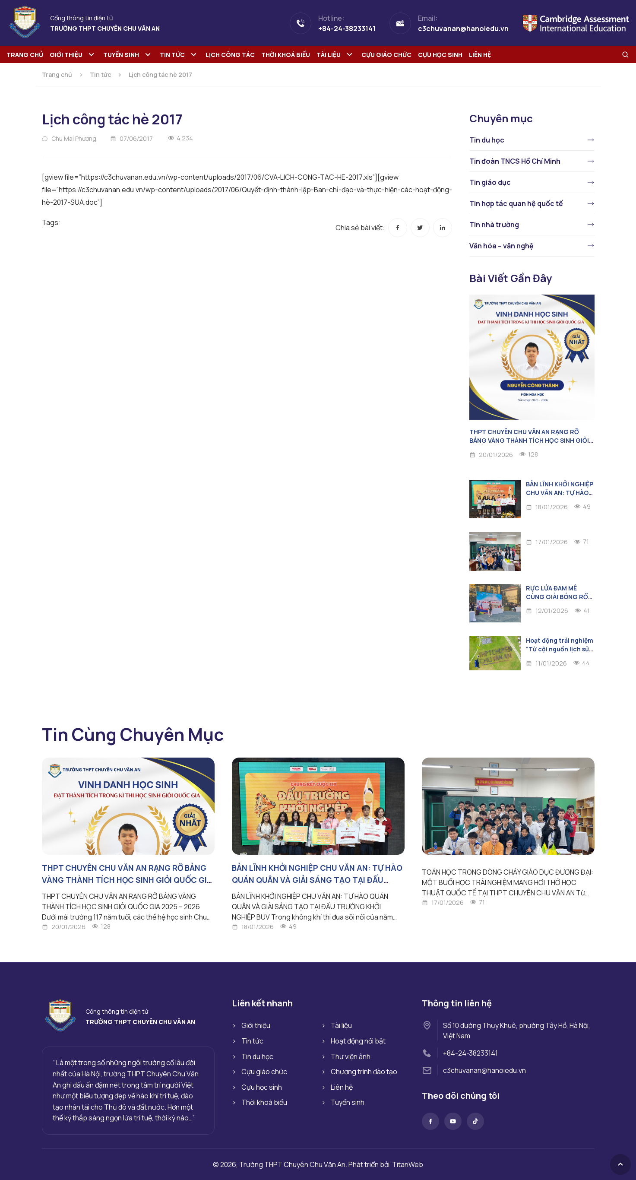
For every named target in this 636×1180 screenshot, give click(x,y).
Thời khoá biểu (285, 55)
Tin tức (172, 55)
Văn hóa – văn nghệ (501, 246)
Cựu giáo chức (386, 55)
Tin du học (486, 140)
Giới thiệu (66, 55)
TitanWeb (407, 1164)
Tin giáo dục (490, 182)
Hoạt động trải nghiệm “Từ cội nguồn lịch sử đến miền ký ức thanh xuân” (559, 653)
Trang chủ (24, 55)
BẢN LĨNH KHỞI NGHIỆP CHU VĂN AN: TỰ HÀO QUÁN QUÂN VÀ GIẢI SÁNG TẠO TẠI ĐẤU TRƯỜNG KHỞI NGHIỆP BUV (317, 880)
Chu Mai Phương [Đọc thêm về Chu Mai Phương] (73, 138)
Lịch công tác (230, 55)
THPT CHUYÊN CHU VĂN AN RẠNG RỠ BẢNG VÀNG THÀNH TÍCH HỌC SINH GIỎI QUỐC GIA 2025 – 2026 (529, 440)
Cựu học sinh (440, 55)
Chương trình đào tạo (364, 1071)
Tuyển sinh (121, 55)
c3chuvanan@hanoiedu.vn (484, 1070)
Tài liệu (328, 55)
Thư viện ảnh (350, 1056)
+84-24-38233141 (470, 1053)
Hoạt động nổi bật (358, 1041)
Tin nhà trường (494, 224)
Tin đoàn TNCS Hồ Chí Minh (514, 161)
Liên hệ (480, 55)
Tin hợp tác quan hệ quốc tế (516, 203)
